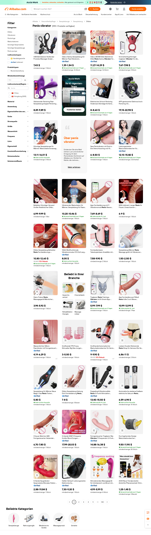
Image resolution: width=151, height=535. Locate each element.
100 (102, 502)
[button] (85, 9)
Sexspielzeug (78, 21)
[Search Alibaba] (58, 9)
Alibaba (35, 21)
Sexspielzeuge (64, 21)
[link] (148, 512)
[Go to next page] (107, 502)
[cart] (117, 9)
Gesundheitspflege (48, 21)
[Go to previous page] (69, 502)
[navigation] (18, 262)
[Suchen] (94, 9)
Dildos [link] (88, 21)
